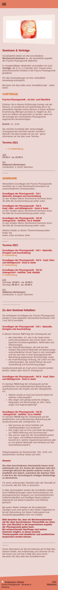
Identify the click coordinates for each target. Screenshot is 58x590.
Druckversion (9, 582)
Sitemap (20, 582)
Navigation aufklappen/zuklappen (29, 4)
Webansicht (51, 584)
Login (54, 582)
